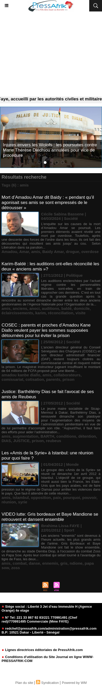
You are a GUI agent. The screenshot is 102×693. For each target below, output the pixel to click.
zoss (15, 567)
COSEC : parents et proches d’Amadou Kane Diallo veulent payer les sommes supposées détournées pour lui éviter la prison (46, 330)
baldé (66, 308)
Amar (24, 251)
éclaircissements (17, 313)
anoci (34, 308)
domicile (82, 308)
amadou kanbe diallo (21, 375)
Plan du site (24, 683)
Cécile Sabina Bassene (62, 214)
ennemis (50, 563)
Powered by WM (74, 683)
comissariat (12, 379)
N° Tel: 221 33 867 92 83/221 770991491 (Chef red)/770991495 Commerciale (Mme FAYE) (39, 619)
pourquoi (71, 497)
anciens (20, 308)
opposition (41, 497)
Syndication (50, 683)
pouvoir (89, 497)
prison (68, 379)
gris (64, 563)
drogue (72, 251)
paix (57, 497)
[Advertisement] (51, 54)
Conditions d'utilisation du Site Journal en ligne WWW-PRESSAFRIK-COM (47, 659)
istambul (21, 497)
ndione (76, 563)
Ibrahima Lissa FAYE (60, 525)
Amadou (9, 251)
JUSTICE (21, 440)
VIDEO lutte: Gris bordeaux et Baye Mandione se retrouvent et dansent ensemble (50, 517)
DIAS (6, 440)
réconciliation (61, 313)
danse (34, 563)
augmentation (25, 436)
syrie (22, 502)
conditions (66, 436)
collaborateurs (66, 375)
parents (53, 379)
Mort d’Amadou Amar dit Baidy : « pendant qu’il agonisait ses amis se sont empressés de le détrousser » (48, 202)
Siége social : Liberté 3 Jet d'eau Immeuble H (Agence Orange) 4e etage (47, 608)
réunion (9, 502)
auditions (50, 308)
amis (35, 251)
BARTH (47, 436)
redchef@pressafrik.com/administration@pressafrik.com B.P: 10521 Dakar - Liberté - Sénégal (49, 630)
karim (40, 313)
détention (87, 436)
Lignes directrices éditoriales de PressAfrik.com (42, 650)
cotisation (35, 379)
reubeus (53, 440)
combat (20, 563)
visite (81, 313)
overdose (90, 251)
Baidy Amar (53, 251)
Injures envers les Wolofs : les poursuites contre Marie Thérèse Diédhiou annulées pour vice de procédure (50, 150)
